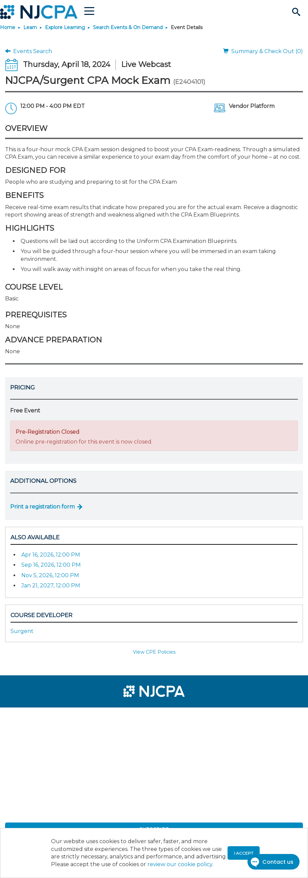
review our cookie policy (179, 864)
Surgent (21, 631)
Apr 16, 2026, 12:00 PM (50, 554)
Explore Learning (65, 27)
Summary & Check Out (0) (263, 51)
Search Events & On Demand (128, 27)
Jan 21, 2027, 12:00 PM (50, 585)
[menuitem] (27, 715)
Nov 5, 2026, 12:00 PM (50, 575)
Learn (30, 27)
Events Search (28, 51)
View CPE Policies (154, 652)
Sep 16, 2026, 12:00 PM (51, 565)
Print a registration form (42, 506)
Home (7, 27)
